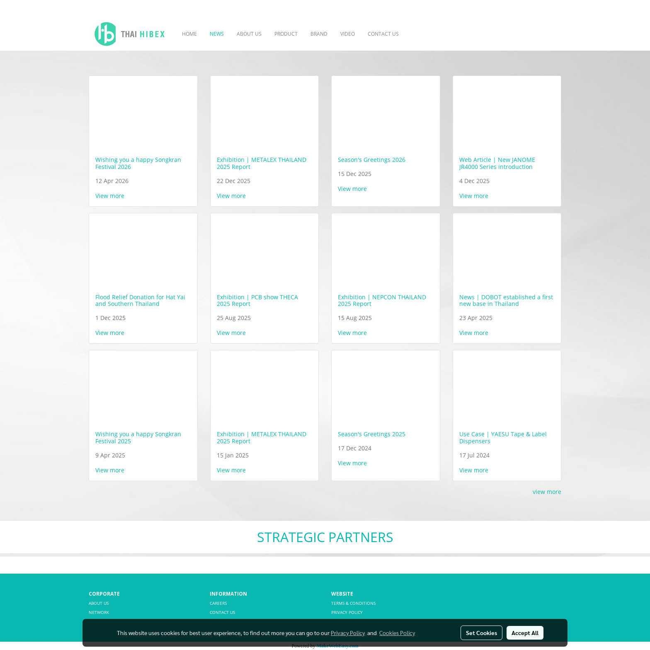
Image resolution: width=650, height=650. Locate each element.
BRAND (318, 33)
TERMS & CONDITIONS (353, 603)
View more (110, 196)
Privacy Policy (348, 632)
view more (547, 492)
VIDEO (347, 33)
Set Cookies (481, 632)
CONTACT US (383, 33)
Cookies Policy (397, 632)
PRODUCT (286, 33)
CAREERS (218, 603)
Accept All (525, 632)
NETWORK (99, 612)
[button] (417, 34)
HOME (189, 33)
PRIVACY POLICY (347, 612)
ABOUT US (249, 33)
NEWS (217, 33)
